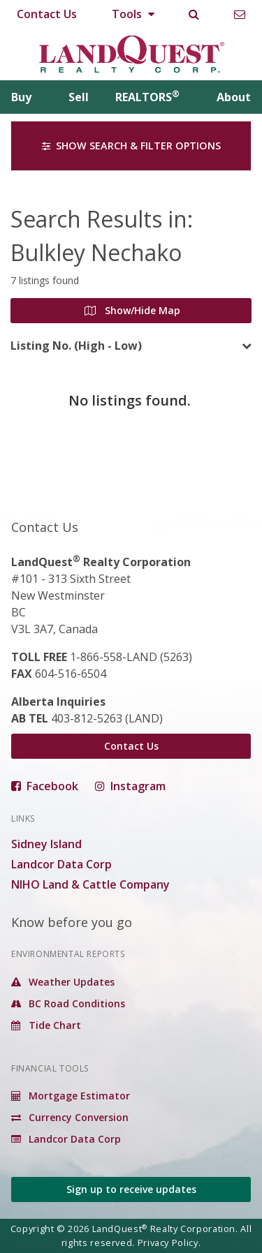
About (234, 97)
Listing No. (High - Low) (76, 345)
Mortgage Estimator (70, 1095)
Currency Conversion (70, 1117)
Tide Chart (46, 1025)
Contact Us (47, 14)
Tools (133, 14)
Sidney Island (46, 844)
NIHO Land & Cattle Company (90, 884)
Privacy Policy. (169, 1242)
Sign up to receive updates (131, 1189)
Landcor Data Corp (61, 864)
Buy (21, 97)
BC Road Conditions (68, 1003)
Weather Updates (63, 981)
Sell (78, 97)
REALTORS (147, 97)
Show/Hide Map (132, 310)
